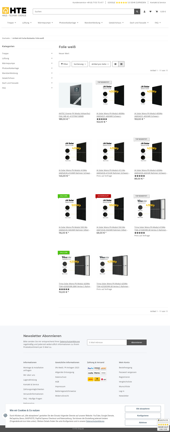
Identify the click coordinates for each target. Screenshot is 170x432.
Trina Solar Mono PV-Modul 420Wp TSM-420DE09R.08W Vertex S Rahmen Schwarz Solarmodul (75, 285)
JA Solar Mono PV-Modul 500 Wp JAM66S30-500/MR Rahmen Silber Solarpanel (74, 228)
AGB (57, 381)
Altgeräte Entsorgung (64, 372)
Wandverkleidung (10, 73)
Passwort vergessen (128, 372)
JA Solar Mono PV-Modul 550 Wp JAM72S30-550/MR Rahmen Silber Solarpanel (111, 228)
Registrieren (124, 377)
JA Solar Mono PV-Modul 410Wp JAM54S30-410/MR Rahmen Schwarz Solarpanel (75, 171)
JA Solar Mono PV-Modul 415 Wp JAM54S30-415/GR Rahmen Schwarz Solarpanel (112, 171)
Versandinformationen (33, 394)
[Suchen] (83, 11)
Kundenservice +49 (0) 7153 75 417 (88, 2)
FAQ (4, 88)
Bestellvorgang (125, 367)
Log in (121, 391)
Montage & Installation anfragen (33, 369)
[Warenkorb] (161, 11)
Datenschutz (60, 377)
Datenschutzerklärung (70, 341)
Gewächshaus (8, 78)
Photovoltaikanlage (10, 68)
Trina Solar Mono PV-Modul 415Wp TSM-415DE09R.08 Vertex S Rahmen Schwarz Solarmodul (150, 228)
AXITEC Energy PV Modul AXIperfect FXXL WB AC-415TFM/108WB (74, 114)
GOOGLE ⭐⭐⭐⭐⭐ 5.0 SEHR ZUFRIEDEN (127, 2)
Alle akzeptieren (143, 409)
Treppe (5, 53)
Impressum (60, 386)
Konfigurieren (142, 416)
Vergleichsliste (125, 381)
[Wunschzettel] (150, 11)
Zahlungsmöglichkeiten (33, 389)
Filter (64, 64)
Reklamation (28, 403)
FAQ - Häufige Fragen (32, 398)
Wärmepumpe (8, 63)
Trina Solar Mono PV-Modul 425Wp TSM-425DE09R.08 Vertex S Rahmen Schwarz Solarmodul (112, 285)
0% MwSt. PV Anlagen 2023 (67, 367)
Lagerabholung (30, 380)
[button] (144, 11)
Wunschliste (124, 386)
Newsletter (124, 395)
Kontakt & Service (158, 2)
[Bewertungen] (102, 119)
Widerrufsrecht (62, 395)
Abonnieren (136, 342)
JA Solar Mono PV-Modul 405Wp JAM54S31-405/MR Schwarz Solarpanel (148, 115)
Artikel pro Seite (99, 64)
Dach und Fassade (10, 83)
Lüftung (5, 58)
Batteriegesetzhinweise (65, 391)
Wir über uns (29, 375)
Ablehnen (143, 422)
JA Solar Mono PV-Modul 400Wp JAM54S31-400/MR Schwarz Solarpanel (111, 115)
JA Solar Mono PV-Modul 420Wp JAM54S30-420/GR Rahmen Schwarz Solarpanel (150, 171)
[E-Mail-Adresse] (107, 342)
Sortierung (79, 64)
